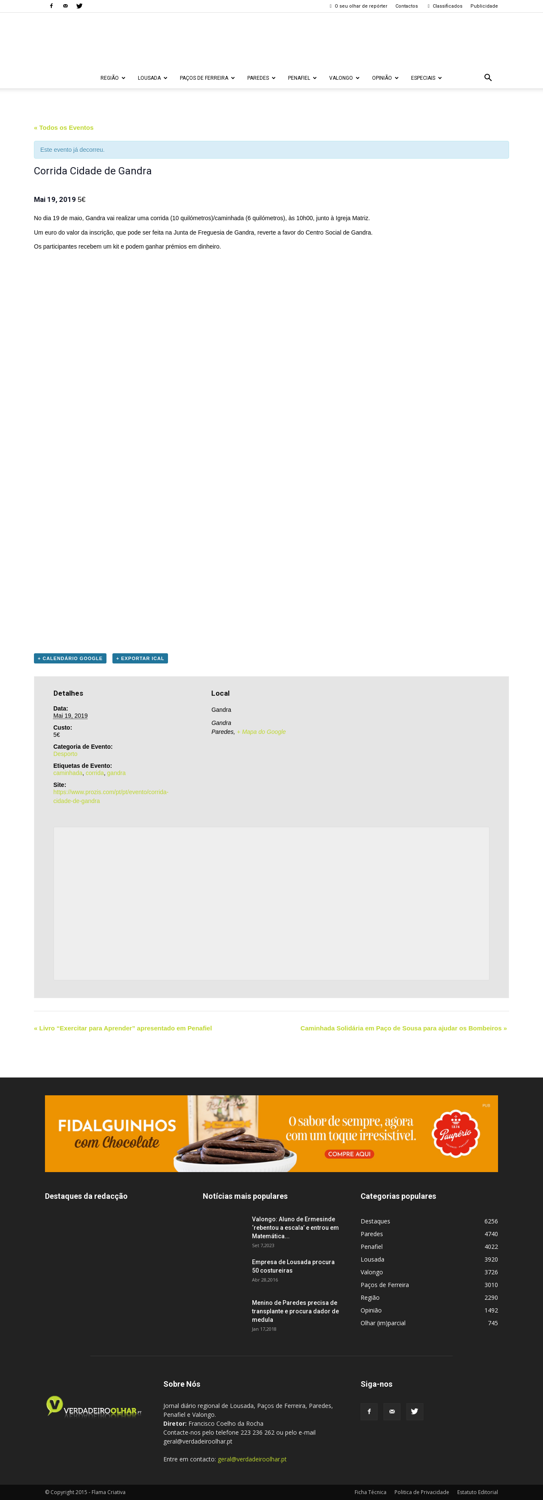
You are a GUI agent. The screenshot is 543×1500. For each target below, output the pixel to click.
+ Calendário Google (70, 658)
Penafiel (302, 78)
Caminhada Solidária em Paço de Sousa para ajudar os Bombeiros (403, 1028)
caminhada (68, 773)
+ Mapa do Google (261, 731)
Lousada (153, 78)
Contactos (406, 6)
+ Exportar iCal (140, 658)
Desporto (65, 753)
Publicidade (484, 6)
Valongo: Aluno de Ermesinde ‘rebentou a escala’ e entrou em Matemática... (295, 1228)
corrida (95, 773)
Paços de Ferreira (207, 78)
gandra (116, 773)
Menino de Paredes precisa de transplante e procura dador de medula (295, 1311)
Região (113, 78)
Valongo (344, 78)
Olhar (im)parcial (383, 1323)
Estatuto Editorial (477, 1492)
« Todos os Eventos (64, 127)
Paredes (261, 78)
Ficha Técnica (370, 1492)
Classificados (444, 6)
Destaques (375, 1221)
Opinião (385, 78)
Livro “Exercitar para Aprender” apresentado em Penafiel (123, 1028)
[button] (488, 78)
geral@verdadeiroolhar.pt (252, 1459)
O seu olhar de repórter (357, 6)
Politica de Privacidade (422, 1492)
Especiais (426, 78)
